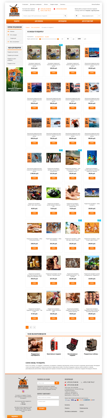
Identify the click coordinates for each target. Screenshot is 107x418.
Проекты (67, 408)
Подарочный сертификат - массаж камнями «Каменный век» (53, 205)
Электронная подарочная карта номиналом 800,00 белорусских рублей (72, 135)
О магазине (25, 4)
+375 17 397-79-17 (45, 10)
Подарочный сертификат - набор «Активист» (92, 204)
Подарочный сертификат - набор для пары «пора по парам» (72, 239)
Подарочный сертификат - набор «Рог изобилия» (53, 239)
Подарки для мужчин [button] (13, 52)
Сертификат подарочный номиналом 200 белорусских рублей (72, 65)
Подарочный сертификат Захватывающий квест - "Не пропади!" (72, 275)
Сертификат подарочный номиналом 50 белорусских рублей (34, 65)
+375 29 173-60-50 (45, 9)
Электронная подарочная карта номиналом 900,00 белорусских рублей (92, 135)
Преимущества (84, 408)
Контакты (62, 4)
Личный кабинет (96, 4)
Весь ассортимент (13, 42)
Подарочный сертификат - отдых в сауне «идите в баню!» (92, 239)
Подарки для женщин (13, 55)
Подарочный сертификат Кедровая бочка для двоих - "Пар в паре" (34, 310)
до (73, 39)
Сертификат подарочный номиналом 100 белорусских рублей (53, 65)
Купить (34, 72)
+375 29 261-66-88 (61, 9)
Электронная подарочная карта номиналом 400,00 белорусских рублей (72, 100)
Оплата (46, 4)
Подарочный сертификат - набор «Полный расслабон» (34, 239)
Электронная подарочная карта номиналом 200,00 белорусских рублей (34, 100)
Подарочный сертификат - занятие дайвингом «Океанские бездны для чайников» (92, 170)
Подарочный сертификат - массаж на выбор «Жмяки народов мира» (73, 205)
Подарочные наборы (91, 354)
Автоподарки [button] (62, 21)
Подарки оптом (11, 63)
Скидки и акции (54, 4)
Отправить (42, 408)
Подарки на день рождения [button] (12, 59)
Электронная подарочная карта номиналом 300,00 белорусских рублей (53, 100)
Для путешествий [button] (87, 21)
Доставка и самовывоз (36, 4)
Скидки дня (12, 38)
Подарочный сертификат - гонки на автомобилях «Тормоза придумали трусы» (72, 170)
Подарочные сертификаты (35, 354)
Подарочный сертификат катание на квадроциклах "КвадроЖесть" (92, 274)
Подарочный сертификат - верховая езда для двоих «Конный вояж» (53, 170)
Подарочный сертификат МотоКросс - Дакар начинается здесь (53, 310)
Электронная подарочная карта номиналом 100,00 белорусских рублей (92, 65)
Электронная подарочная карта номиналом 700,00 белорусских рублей (53, 135)
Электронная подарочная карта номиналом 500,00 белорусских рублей (92, 100)
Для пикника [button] (39, 21)
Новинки (11, 31)
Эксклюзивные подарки (72, 354)
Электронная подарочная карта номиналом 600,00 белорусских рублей (34, 135)
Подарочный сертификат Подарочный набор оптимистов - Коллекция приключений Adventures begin (92, 310)
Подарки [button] (16, 21)
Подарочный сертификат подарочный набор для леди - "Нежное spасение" (73, 310)
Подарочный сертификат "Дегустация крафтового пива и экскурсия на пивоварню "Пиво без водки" (34, 275)
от (62, 39)
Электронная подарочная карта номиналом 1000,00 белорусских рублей (34, 170)
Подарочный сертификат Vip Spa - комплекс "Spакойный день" (53, 274)
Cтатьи (81, 411)
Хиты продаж (12, 35)
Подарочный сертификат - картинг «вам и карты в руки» (34, 204)
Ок (56, 383)
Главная (28, 27)
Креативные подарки (54, 354)
